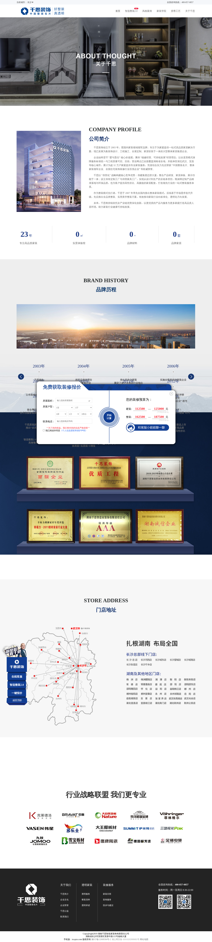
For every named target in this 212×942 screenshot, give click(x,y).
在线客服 (16, 676)
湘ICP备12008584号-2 (101, 939)
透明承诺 (86, 905)
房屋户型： (49, 406)
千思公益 (64, 911)
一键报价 (16, 693)
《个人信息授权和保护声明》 (73, 430)
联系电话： (49, 421)
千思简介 (64, 894)
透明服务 (86, 894)
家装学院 (161, 11)
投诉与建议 (108, 905)
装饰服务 (107, 900)
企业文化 (64, 900)
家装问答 (107, 894)
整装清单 (86, 900)
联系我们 (64, 917)
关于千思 (190, 11)
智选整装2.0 (131, 11)
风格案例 (147, 11)
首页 (117, 11)
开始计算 (109, 416)
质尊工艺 (176, 11)
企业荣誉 (64, 905)
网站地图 (144, 939)
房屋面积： (49, 400)
